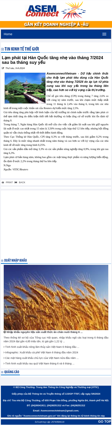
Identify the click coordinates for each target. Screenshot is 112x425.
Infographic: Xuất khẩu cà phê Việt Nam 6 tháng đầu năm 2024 (41, 352)
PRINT (7, 182)
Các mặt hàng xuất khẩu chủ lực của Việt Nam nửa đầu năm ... (42, 358)
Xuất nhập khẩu (15, 261)
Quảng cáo (11, 372)
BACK (19, 182)
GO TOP (104, 421)
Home (8, 33)
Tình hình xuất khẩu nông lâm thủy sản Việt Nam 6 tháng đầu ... (42, 346)
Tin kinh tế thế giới (22, 49)
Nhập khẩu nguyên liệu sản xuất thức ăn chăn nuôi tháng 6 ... (45, 332)
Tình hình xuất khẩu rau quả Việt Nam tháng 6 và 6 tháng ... (40, 363)
